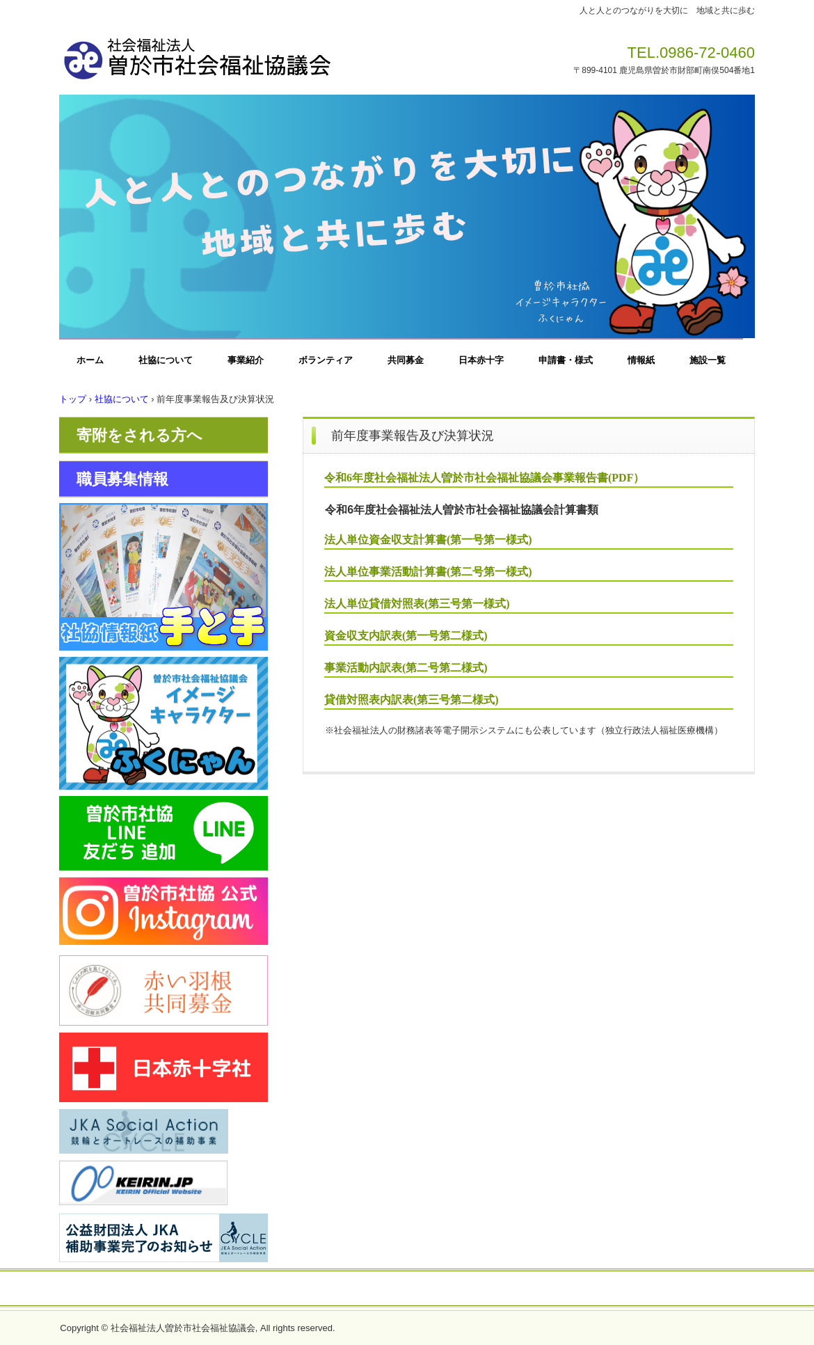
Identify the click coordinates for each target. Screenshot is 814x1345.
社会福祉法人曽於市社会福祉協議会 (253, 54)
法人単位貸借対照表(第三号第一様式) (417, 604)
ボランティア (325, 360)
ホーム (90, 360)
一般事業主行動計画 (497, 1289)
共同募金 (406, 360)
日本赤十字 (481, 360)
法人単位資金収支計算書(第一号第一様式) (428, 540)
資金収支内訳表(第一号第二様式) (406, 636)
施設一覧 (707, 360)
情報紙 (641, 360)
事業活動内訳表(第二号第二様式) (406, 668)
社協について (165, 360)
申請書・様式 (565, 360)
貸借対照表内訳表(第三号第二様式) (411, 700)
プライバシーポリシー (392, 1289)
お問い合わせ (302, 1289)
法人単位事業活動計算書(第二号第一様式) (428, 572)
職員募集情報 (122, 479)
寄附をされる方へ (139, 435)
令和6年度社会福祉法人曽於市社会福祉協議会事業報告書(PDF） (484, 478)
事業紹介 (246, 360)
